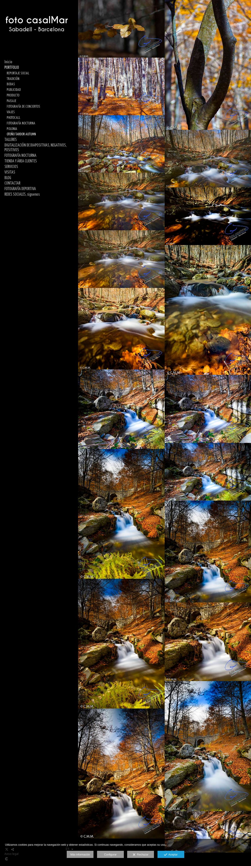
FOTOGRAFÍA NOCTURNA (21, 123)
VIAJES (11, 112)
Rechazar (140, 855)
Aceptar (171, 855)
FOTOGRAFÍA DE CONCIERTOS (23, 106)
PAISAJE (11, 101)
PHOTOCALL (13, 118)
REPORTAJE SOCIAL (18, 73)
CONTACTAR (12, 183)
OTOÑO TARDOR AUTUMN (21, 134)
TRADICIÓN (13, 79)
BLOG (7, 178)
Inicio (8, 62)
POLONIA (12, 129)
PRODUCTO (13, 95)
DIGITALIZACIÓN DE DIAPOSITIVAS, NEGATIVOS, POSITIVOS (35, 147)
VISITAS (9, 172)
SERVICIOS (11, 167)
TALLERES (10, 140)
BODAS (11, 84)
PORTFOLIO (11, 68)
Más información (80, 854)
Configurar (110, 854)
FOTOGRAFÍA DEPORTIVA (20, 189)
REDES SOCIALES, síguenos (22, 195)
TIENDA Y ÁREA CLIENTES (20, 161)
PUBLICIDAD (14, 90)
